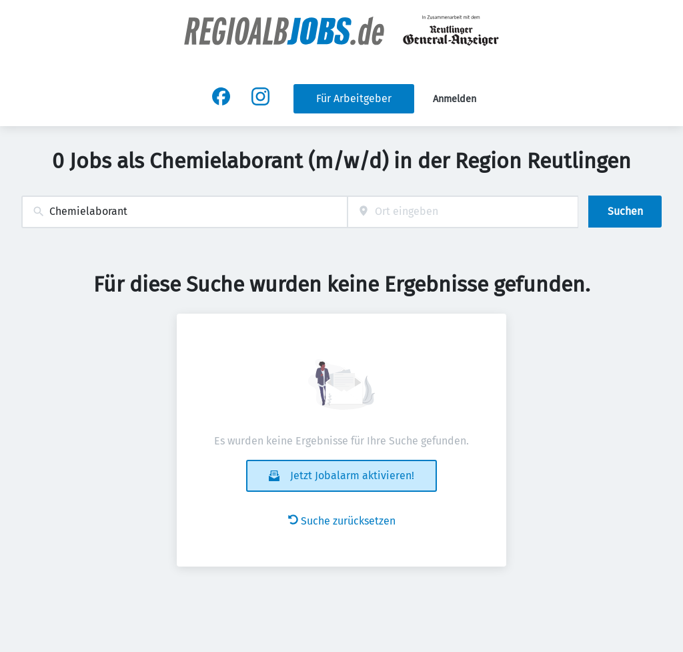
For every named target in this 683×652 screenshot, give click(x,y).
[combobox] (184, 212)
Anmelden (454, 99)
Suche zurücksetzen (342, 521)
